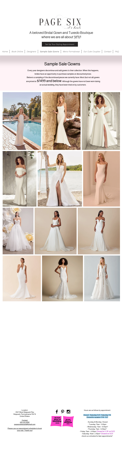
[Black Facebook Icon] (56, 411)
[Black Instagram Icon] (68, 411)
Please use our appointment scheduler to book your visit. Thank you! (25, 429)
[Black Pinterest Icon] (62, 411)
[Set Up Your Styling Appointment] (60, 44)
